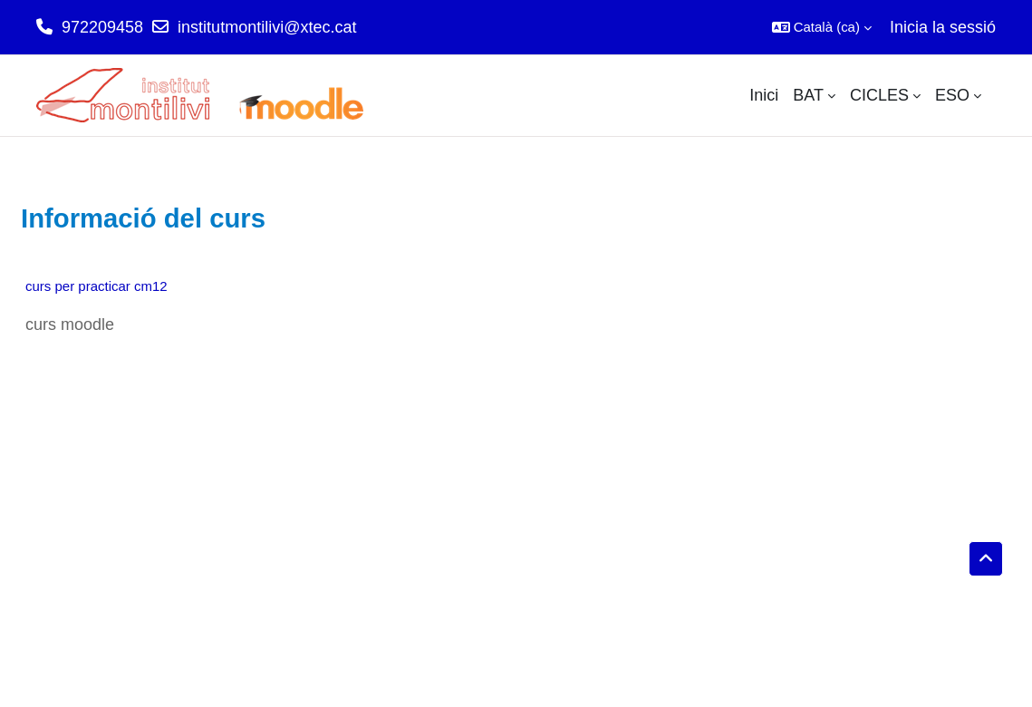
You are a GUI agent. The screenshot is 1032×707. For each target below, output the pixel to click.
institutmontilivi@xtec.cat (267, 27)
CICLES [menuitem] (879, 95)
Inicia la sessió (943, 27)
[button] (822, 27)
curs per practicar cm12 (96, 286)
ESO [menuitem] (952, 95)
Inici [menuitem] (763, 95)
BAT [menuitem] (808, 95)
